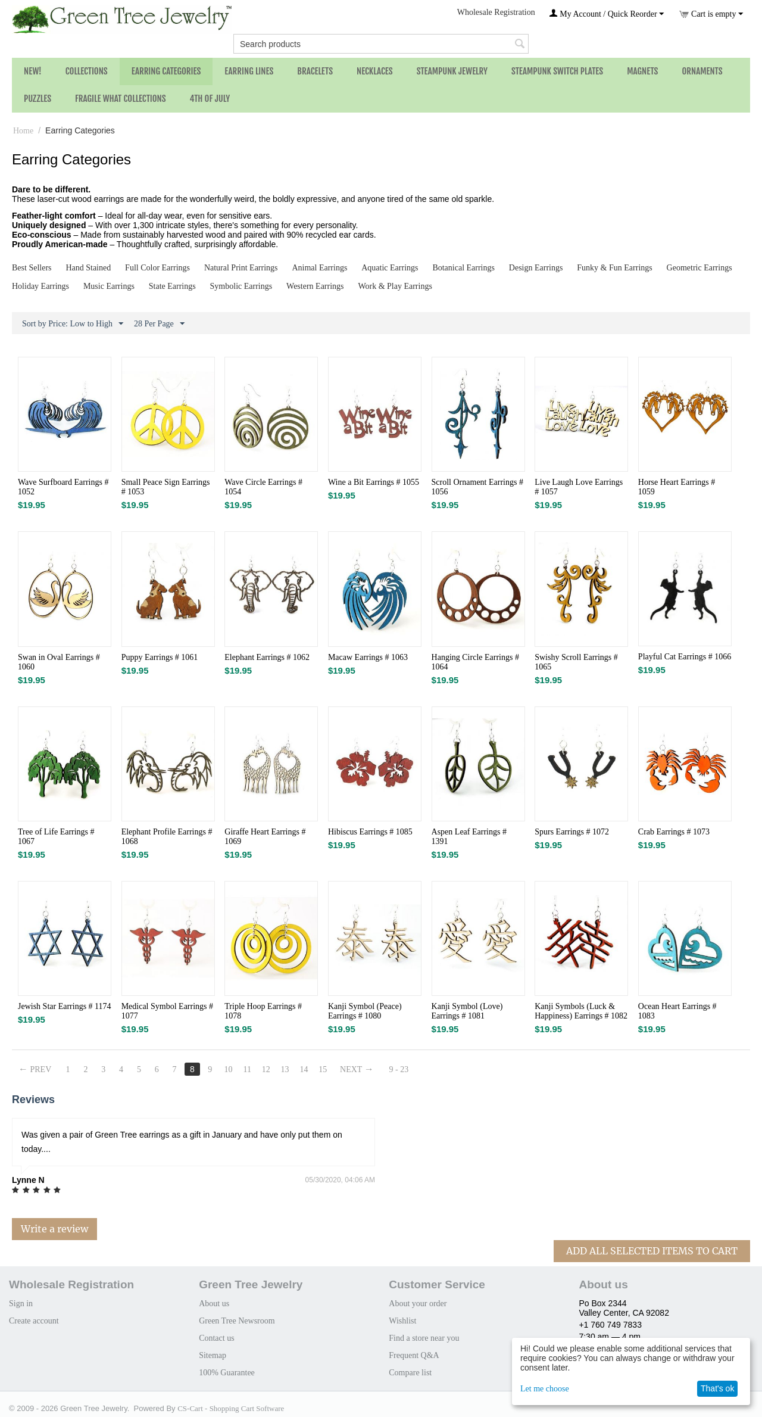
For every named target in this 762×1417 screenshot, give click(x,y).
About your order (417, 1303)
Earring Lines (248, 71)
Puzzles (37, 98)
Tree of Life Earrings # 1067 (56, 836)
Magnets (642, 71)
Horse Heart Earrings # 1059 (676, 487)
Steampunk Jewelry (452, 71)
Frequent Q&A (414, 1355)
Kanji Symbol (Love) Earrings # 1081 (467, 1011)
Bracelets (315, 71)
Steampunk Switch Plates (557, 71)
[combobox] (381, 44)
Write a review (54, 1229)
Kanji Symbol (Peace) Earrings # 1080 (365, 1011)
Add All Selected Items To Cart (652, 1251)
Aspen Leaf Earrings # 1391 (469, 836)
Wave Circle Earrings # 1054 (263, 487)
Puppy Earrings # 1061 (159, 657)
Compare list (410, 1372)
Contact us (217, 1338)
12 (266, 1069)
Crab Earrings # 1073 (674, 831)
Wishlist (402, 1320)
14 (304, 1069)
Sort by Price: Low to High (72, 324)
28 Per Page (159, 324)
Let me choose (544, 1388)
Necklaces (375, 71)
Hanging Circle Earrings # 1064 (475, 662)
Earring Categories (166, 71)
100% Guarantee (227, 1372)
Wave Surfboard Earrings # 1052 (63, 487)
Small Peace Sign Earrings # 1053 (165, 487)
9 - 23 (400, 1069)
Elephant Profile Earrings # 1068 (167, 836)
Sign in (21, 1303)
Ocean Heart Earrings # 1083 (677, 1011)
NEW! (33, 71)
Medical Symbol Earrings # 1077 (167, 1011)
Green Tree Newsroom (237, 1320)
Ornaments (702, 71)
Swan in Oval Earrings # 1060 (59, 662)
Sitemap (212, 1355)
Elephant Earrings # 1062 (267, 657)
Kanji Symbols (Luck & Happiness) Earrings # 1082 (581, 1011)
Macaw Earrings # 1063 (368, 657)
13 (285, 1069)
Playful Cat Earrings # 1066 (684, 656)
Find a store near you (424, 1338)
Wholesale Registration (496, 12)
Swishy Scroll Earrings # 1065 (576, 662)
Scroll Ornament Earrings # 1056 (477, 487)
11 (247, 1069)
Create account (34, 1320)
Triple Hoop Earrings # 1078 (263, 1011)
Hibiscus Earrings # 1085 (370, 831)
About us (214, 1303)
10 (228, 1069)
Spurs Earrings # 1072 (572, 831)
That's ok (717, 1388)
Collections (86, 71)
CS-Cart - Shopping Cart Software (230, 1408)
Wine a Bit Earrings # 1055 (373, 482)
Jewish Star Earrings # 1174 (64, 1006)
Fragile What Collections (120, 98)
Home (23, 130)
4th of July (210, 98)
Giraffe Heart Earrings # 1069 (264, 836)
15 (323, 1069)
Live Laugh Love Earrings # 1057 (579, 487)
